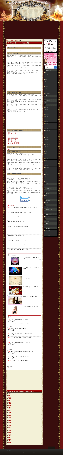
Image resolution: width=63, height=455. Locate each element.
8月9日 (12, 140)
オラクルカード (47, 132)
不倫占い (46, 84)
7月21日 (16, 139)
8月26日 (16, 140)
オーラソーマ (47, 158)
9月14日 (12, 141)
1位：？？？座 (47, 230)
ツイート (25, 197)
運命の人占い (47, 77)
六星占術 (46, 146)
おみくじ (46, 197)
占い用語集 (47, 221)
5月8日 (12, 137)
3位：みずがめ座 (47, 235)
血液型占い (47, 121)
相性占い (46, 72)
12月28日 (18, 144)
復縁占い (46, 81)
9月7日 (9, 141)
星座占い (46, 186)
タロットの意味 (47, 207)
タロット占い (47, 107)
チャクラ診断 (47, 174)
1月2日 (9, 132)
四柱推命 (46, 123)
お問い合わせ (8, 450)
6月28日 (16, 138)
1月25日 (16, 132)
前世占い (46, 181)
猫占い (46, 179)
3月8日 (9, 149)
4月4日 (9, 135)
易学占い (46, 160)
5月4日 (9, 137)
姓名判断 (46, 116)
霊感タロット (47, 109)
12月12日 (13, 144)
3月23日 (16, 134)
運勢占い (46, 195)
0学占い (46, 135)
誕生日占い (10, 367)
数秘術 (46, 151)
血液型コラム (47, 216)
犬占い (46, 176)
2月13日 (12, 133)
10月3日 (9, 142)
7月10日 (12, 139)
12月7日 (9, 144)
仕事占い (46, 88)
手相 (46, 153)
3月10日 (12, 134)
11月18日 (13, 143)
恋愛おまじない (47, 202)
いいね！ (25, 200)
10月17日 (13, 142)
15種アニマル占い (48, 172)
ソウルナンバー (47, 165)
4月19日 (16, 135)
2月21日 (16, 133)
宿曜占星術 (47, 139)
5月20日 (16, 137)
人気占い (46, 86)
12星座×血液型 (47, 190)
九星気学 (46, 142)
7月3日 (9, 139)
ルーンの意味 (47, 211)
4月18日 (12, 135)
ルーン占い (47, 128)
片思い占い (47, 74)
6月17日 (12, 138)
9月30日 (16, 141)
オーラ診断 (47, 167)
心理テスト (47, 102)
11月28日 (18, 143)
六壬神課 (46, 137)
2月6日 (9, 133)
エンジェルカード (48, 130)
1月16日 (12, 132)
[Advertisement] (31, 31)
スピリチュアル (47, 144)
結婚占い (46, 79)
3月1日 (9, 134)
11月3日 (9, 143)
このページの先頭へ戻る (52, 448)
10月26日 (18, 142)
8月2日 (9, 140)
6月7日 (9, 138)
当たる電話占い (47, 93)
